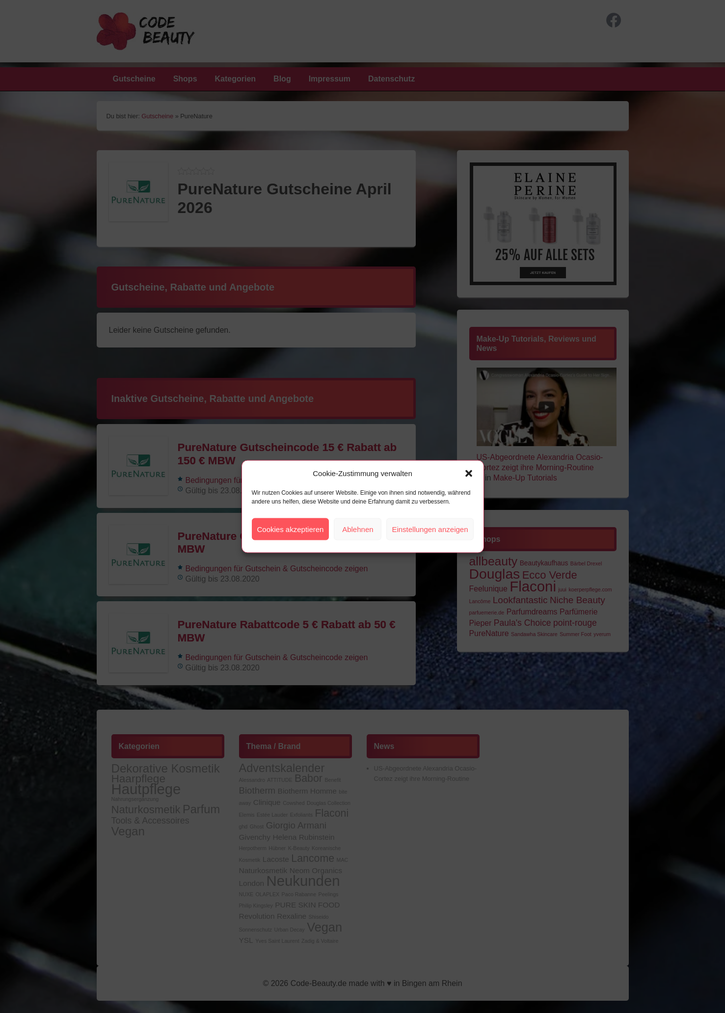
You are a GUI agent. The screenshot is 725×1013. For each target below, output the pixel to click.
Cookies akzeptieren (290, 529)
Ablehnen (357, 529)
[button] (469, 473)
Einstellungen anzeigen (430, 529)
